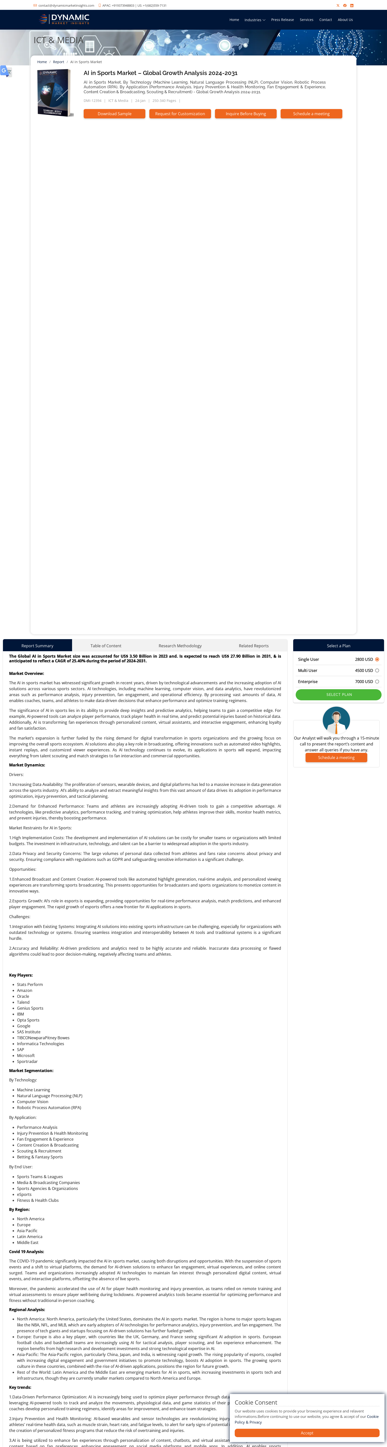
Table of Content (106, 646)
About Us (345, 19)
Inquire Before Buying (246, 113)
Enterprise (338, 682)
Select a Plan (338, 646)
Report (58, 61)
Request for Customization (180, 113)
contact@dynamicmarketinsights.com (66, 5)
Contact (325, 19)
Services (306, 19)
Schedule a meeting (311, 113)
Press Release (282, 19)
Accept (307, 1433)
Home (234, 19)
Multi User (338, 670)
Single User (338, 659)
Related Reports (254, 646)
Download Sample (115, 113)
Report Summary (37, 646)
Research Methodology (180, 646)
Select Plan (338, 695)
